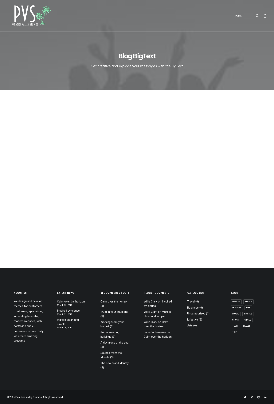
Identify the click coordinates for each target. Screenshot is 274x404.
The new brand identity (114, 363)
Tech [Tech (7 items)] (235, 326)
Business (193, 307)
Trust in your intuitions (114, 312)
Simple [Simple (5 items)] (248, 314)
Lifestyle (192, 319)
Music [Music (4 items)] (235, 314)
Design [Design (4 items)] (236, 301)
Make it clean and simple (68, 322)
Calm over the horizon (71, 301)
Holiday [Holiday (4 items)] (236, 307)
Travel (191, 301)
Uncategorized (196, 313)
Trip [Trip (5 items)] (234, 332)
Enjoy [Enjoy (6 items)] (248, 301)
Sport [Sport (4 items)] (235, 320)
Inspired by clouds (68, 310)
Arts (190, 325)
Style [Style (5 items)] (248, 320)
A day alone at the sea (114, 342)
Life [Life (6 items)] (248, 307)
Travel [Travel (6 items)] (246, 326)
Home (238, 15)
